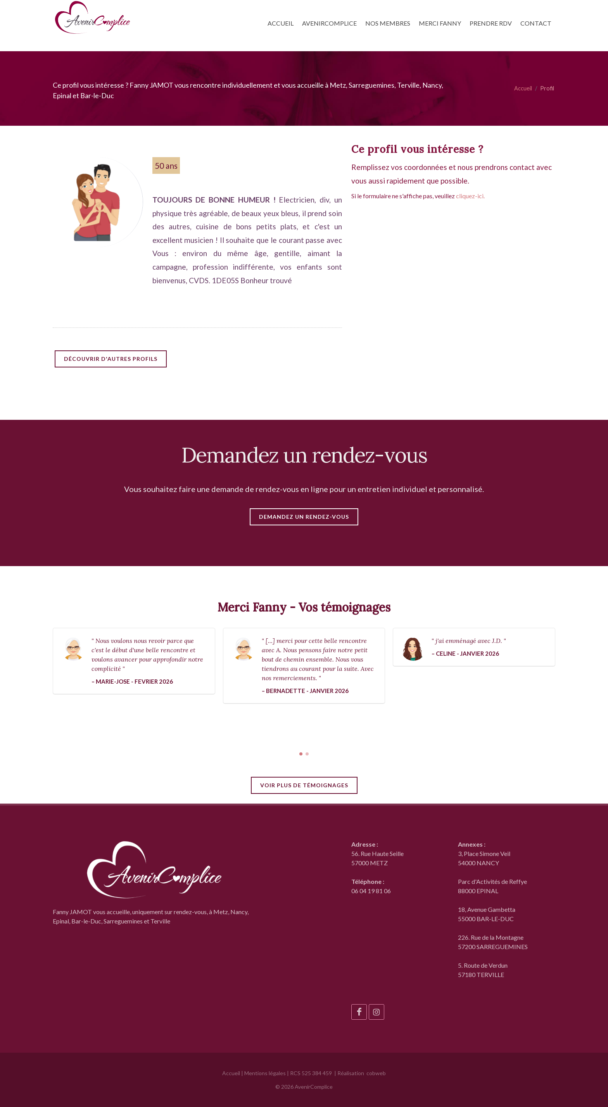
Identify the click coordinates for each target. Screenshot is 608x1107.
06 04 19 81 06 (371, 890)
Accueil (523, 88)
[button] (300, 753)
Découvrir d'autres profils (110, 358)
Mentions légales (265, 1073)
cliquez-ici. (470, 195)
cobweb (376, 1073)
